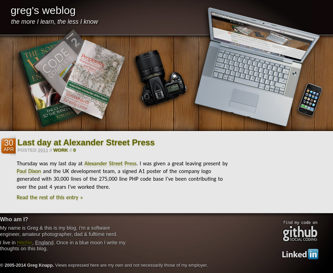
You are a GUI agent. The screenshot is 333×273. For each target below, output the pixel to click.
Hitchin (24, 242)
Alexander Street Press (110, 163)
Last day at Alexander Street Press (86, 142)
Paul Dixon (29, 171)
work (60, 150)
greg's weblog (43, 10)
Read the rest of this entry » (50, 197)
